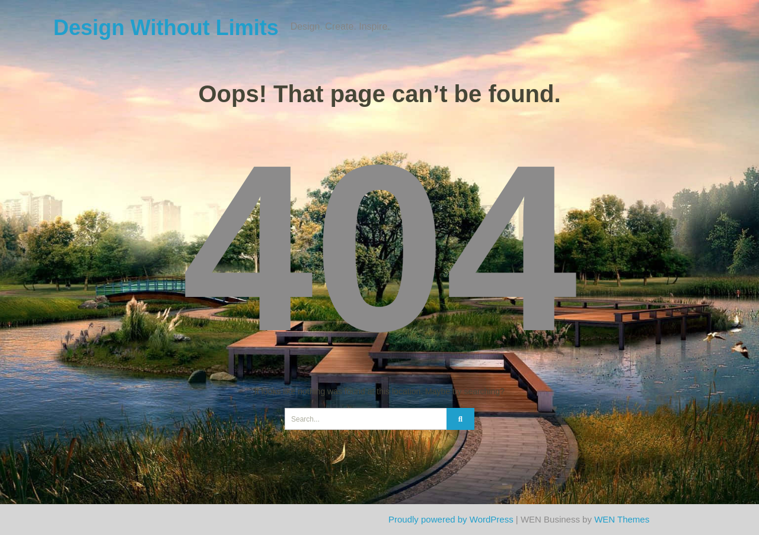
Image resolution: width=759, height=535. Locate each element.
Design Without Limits (166, 27)
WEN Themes (621, 519)
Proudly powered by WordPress (451, 519)
